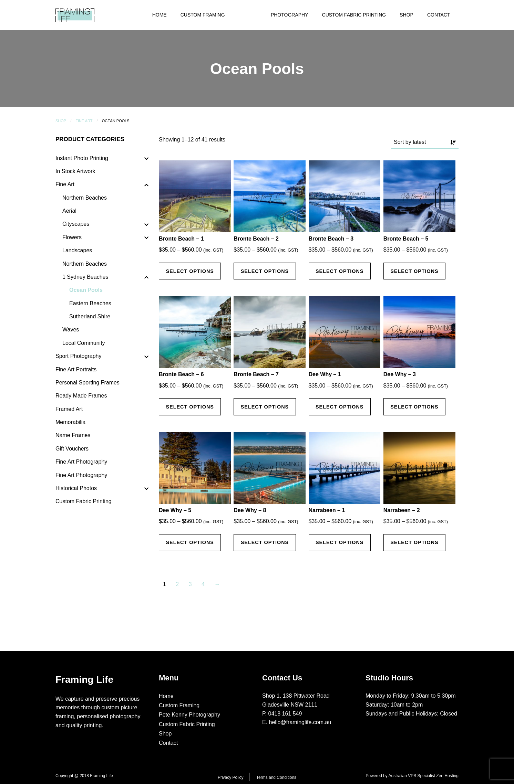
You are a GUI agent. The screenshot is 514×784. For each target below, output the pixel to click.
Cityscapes (75, 224)
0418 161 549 (285, 714)
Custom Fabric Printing (354, 15)
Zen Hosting (447, 775)
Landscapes (77, 250)
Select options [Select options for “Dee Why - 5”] (190, 542)
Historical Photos (76, 488)
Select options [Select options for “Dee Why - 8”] (265, 542)
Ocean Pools (86, 290)
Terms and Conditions (276, 777)
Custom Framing (203, 15)
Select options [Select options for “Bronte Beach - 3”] (340, 271)
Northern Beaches (84, 198)
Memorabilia (70, 422)
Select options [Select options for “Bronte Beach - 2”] (265, 271)
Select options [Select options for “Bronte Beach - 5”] (414, 271)
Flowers (72, 237)
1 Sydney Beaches (85, 277)
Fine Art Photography (81, 462)
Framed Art (69, 409)
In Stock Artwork (75, 171)
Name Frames (72, 435)
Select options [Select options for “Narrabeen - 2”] (414, 542)
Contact (438, 15)
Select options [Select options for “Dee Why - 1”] (340, 407)
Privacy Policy (231, 777)
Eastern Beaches (90, 303)
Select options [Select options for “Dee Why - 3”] (414, 407)
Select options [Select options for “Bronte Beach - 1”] (190, 271)
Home (159, 15)
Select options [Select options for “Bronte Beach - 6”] (190, 407)
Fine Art (83, 121)
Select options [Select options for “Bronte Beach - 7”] (265, 407)
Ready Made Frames (81, 396)
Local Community (83, 343)
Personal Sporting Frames (87, 382)
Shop (406, 15)
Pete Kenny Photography (189, 715)
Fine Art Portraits (75, 369)
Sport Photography (78, 356)
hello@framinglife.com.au (300, 722)
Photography (289, 15)
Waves (70, 329)
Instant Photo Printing (81, 158)
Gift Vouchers (72, 449)
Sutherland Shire (89, 316)
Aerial (69, 211)
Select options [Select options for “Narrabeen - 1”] (340, 542)
